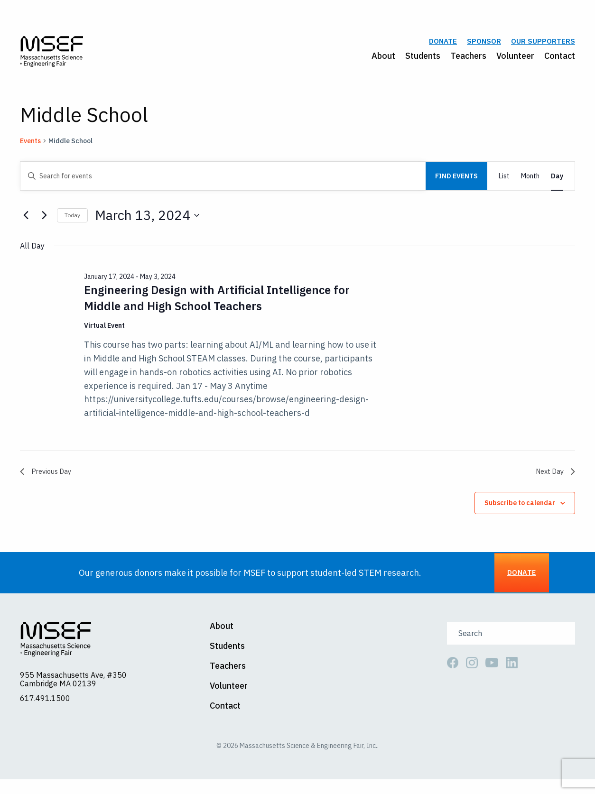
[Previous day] (25, 224)
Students (422, 60)
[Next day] (44, 224)
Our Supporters (543, 46)
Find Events (456, 184)
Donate (443, 46)
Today (72, 223)
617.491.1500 (45, 713)
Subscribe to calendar (519, 513)
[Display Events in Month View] (530, 184)
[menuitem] (378, 60)
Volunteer (515, 60)
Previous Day (48, 480)
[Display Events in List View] (504, 184)
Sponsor (484, 46)
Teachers (468, 60)
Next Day (553, 480)
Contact (559, 60)
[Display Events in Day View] (557, 184)
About (383, 60)
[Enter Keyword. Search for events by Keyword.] (223, 184)
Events (30, 149)
